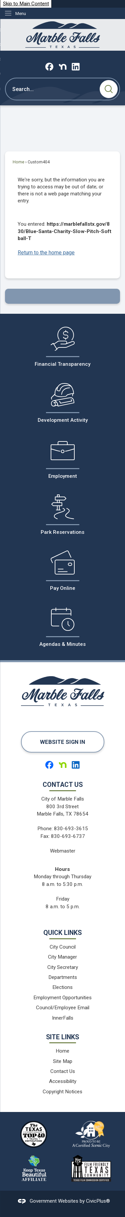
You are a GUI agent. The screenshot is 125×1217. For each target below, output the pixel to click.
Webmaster (62, 851)
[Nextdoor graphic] (63, 67)
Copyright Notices (62, 1092)
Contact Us (62, 1071)
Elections (62, 987)
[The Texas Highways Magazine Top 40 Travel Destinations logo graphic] (33, 1134)
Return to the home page (46, 252)
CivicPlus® (98, 1201)
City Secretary (62, 967)
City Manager (62, 957)
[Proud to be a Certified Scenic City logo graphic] (91, 1134)
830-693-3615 (71, 829)
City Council (63, 947)
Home (18, 162)
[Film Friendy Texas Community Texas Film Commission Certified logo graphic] (91, 1168)
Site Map (62, 1061)
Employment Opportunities (62, 998)
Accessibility (62, 1081)
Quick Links (62, 933)
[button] (109, 89)
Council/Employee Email (62, 1008)
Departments (62, 977)
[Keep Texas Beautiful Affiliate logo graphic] (33, 1168)
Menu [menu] (20, 13)
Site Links (62, 1037)
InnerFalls (62, 1018)
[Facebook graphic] (49, 67)
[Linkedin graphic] (76, 67)
